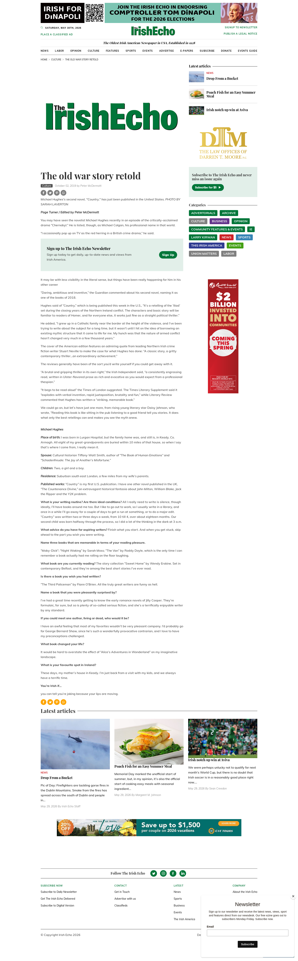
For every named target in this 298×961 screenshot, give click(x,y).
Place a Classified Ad (57, 34)
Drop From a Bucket (222, 78)
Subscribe (207, 50)
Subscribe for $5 (208, 187)
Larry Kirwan (203, 237)
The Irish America (184, 919)
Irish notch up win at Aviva (227, 110)
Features (112, 50)
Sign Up (168, 255)
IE (251, 229)
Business (219, 221)
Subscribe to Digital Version (57, 905)
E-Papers (186, 50)
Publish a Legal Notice (240, 33)
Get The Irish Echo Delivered (58, 898)
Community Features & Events (217, 229)
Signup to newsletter (241, 27)
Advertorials (203, 213)
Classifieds (121, 905)
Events (148, 50)
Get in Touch (122, 892)
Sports (131, 50)
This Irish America (206, 245)
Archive (229, 213)
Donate (226, 50)
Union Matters (204, 253)
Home (44, 59)
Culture (93, 50)
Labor (59, 50)
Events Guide (247, 50)
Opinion (75, 50)
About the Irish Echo (245, 892)
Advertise (166, 50)
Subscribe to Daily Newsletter (59, 892)
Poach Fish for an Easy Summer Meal (230, 94)
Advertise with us (125, 898)
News (45, 50)
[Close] (293, 896)
